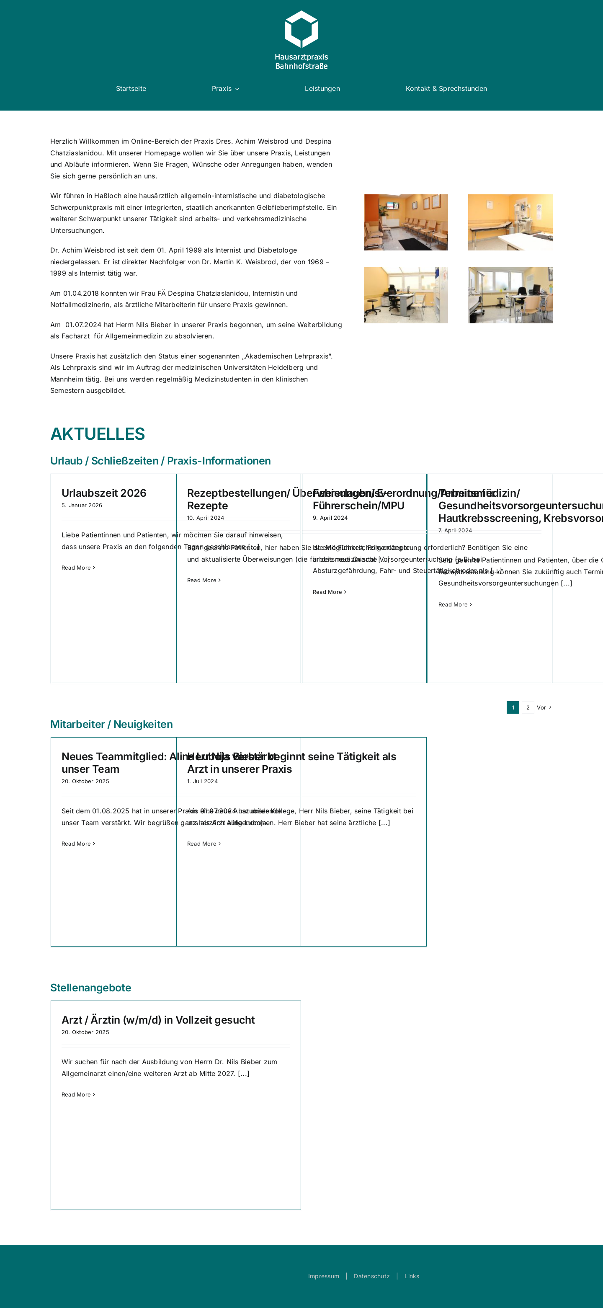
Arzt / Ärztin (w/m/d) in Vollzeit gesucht (158, 1020)
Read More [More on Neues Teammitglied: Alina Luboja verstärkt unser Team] (76, 843)
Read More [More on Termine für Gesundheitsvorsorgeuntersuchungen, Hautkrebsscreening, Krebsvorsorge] (453, 604)
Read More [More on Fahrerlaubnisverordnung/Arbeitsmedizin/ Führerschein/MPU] (327, 591)
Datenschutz (372, 1276)
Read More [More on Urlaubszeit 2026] (76, 567)
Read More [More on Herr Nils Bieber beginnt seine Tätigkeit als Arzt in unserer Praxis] (201, 843)
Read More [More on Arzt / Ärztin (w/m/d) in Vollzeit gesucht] (76, 1094)
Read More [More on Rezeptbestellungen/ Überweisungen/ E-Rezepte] (201, 580)
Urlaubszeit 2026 (104, 493)
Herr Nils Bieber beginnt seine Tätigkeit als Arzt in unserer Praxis (292, 762)
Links (412, 1276)
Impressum (323, 1276)
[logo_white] (301, 14)
